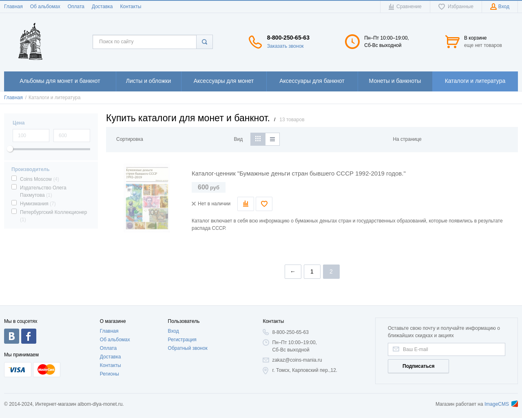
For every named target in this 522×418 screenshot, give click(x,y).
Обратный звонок (188, 348)
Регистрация (182, 339)
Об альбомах (45, 6)
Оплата (76, 6)
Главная (13, 6)
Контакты (130, 6)
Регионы (109, 374)
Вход (173, 331)
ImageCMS (501, 404)
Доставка (102, 6)
